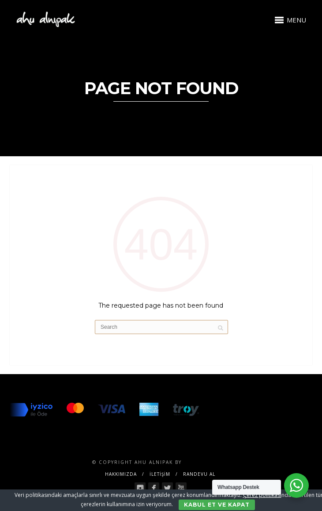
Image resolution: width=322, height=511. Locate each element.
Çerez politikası (262, 495)
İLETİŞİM (160, 474)
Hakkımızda (121, 474)
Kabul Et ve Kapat (217, 504)
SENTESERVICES (207, 462)
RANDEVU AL (199, 474)
